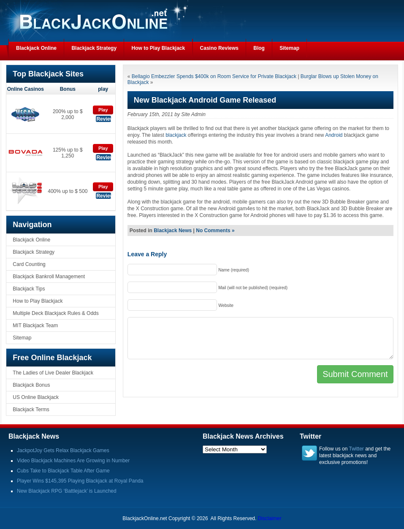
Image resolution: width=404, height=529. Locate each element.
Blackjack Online (36, 48)
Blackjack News (173, 230)
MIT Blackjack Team (35, 325)
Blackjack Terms (31, 409)
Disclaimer (270, 518)
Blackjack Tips (29, 289)
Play (103, 109)
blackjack (175, 135)
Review (103, 119)
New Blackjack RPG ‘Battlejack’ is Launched (67, 491)
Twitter (356, 449)
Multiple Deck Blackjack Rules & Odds (55, 313)
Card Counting (29, 264)
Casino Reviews (219, 48)
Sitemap (289, 48)
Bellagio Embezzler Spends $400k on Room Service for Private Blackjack (214, 76)
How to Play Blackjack (158, 48)
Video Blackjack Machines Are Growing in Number (73, 461)
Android (333, 135)
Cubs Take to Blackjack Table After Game (63, 471)
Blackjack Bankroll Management (49, 276)
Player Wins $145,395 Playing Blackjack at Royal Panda (80, 481)
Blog (259, 48)
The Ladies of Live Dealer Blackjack (53, 373)
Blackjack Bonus (31, 385)
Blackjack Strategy (94, 48)
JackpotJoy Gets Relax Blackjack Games (63, 450)
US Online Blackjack (36, 397)
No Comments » (215, 230)
